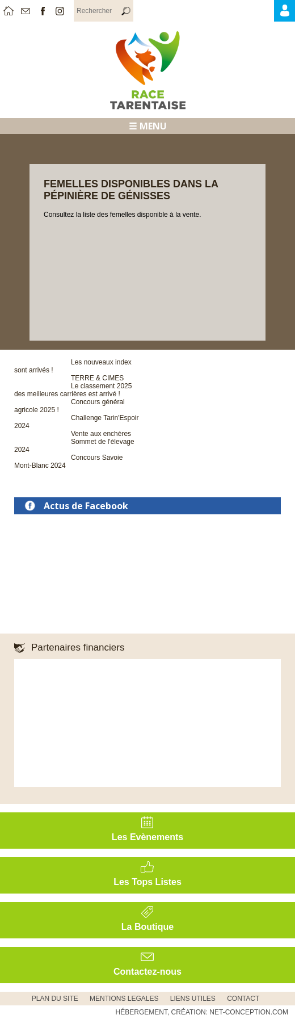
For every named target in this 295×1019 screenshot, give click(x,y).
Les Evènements (147, 837)
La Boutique (147, 927)
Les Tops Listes (147, 882)
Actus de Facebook (86, 506)
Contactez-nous (147, 971)
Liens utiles (193, 999)
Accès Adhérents (293, 14)
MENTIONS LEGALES (124, 999)
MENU (153, 126)
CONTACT (243, 999)
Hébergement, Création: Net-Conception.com (202, 1012)
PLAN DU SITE (55, 999)
